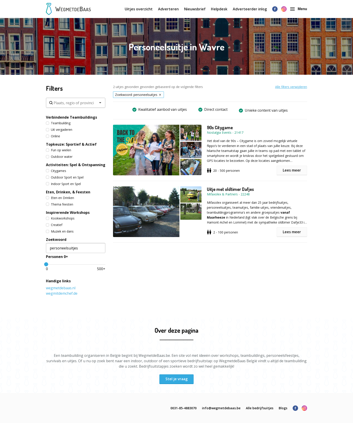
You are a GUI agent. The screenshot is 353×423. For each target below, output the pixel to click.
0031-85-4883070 (183, 408)
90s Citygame (220, 127)
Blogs (283, 408)
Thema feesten (59, 204)
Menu (298, 9)
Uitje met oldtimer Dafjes (230, 189)
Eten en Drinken (60, 198)
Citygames (56, 171)
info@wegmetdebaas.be (221, 408)
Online (53, 136)
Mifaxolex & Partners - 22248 (228, 194)
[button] (160, 150)
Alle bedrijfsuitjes (259, 408)
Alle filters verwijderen (291, 87)
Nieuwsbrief (195, 9)
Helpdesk (219, 9)
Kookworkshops (60, 218)
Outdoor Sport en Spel (65, 177)
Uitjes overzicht (139, 9)
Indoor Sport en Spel (63, 184)
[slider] (46, 264)
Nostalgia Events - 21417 (225, 132)
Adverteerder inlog (250, 9)
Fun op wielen (58, 150)
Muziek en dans (60, 231)
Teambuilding (58, 123)
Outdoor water (59, 156)
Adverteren (168, 9)
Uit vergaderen (59, 129)
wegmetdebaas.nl (60, 287)
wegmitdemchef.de (61, 293)
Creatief (54, 225)
